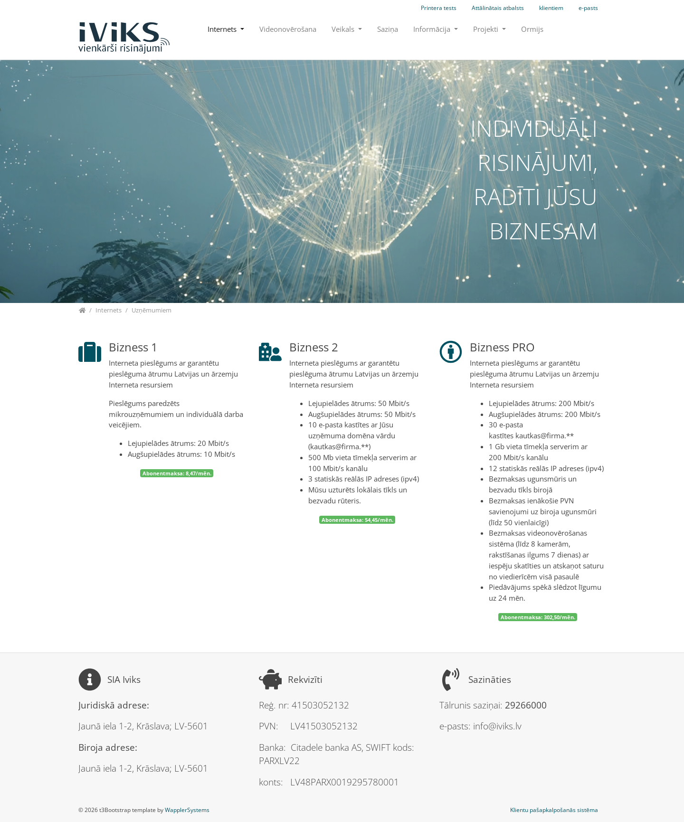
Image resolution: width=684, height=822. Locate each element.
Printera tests (438, 8)
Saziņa (387, 29)
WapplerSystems (187, 810)
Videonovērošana (287, 29)
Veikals (344, 29)
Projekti (486, 29)
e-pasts (588, 8)
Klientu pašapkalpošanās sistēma (554, 810)
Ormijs (532, 29)
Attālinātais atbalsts (498, 8)
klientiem (551, 8)
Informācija (432, 29)
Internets (223, 29)
